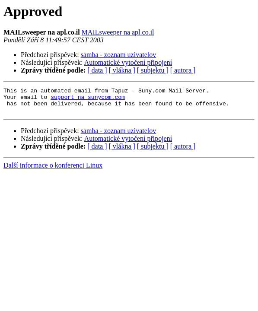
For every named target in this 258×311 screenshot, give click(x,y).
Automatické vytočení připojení (128, 62)
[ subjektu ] (153, 70)
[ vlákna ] (122, 70)
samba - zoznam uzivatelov (118, 54)
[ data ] (97, 70)
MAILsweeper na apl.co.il (118, 32)
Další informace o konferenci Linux (52, 170)
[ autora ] (183, 70)
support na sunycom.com (88, 99)
